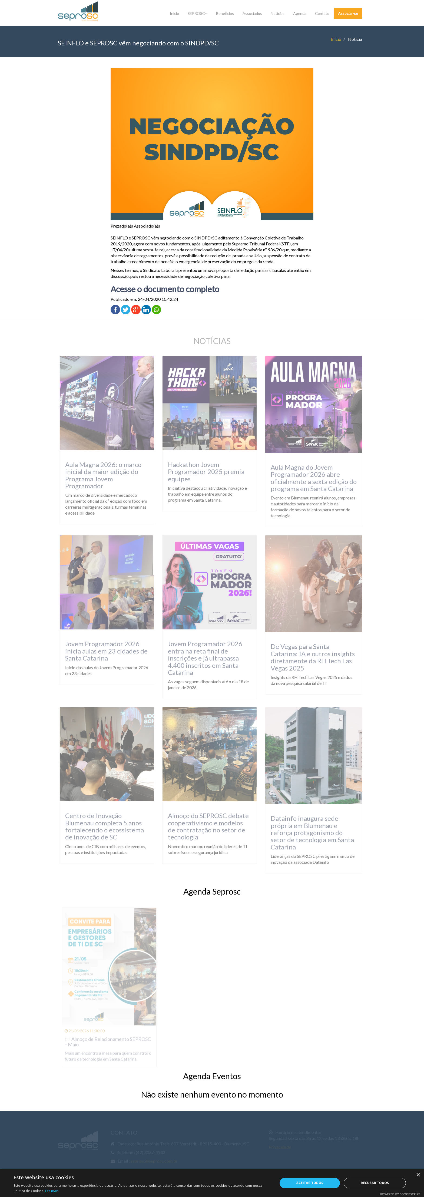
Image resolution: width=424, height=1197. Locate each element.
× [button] (418, 1175)
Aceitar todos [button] (309, 1183)
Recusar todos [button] (375, 1183)
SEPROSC (197, 13)
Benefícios (225, 13)
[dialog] (212, 1183)
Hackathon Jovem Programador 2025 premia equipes (203, 472)
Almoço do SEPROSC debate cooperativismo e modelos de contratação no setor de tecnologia (205, 826)
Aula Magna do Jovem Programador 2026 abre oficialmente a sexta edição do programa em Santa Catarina (311, 477)
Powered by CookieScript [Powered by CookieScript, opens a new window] (400, 1194)
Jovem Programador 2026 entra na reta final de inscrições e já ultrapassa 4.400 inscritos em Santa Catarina (202, 658)
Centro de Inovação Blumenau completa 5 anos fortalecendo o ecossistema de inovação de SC (101, 826)
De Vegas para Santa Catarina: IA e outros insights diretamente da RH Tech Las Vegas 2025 (310, 657)
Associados (252, 13)
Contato (322, 13)
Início (174, 13)
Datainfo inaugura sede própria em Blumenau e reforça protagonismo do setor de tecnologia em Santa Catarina (309, 832)
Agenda (299, 13)
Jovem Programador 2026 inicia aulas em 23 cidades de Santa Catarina (103, 651)
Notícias (277, 13)
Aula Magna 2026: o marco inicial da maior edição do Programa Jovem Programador (100, 475)
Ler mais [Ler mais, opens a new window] (52, 1191)
